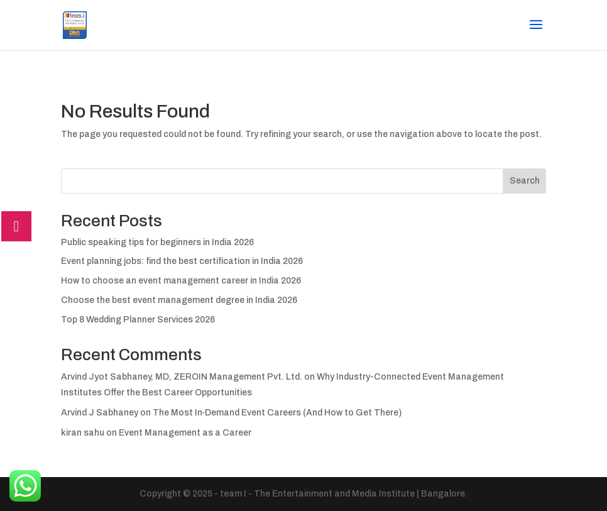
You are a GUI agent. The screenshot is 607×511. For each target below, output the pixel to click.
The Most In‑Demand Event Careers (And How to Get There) (277, 412)
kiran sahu (82, 432)
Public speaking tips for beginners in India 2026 (157, 242)
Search (525, 180)
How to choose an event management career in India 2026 (181, 280)
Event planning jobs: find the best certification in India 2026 (182, 261)
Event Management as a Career (185, 432)
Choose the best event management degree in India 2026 (179, 300)
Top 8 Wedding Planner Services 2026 (138, 319)
